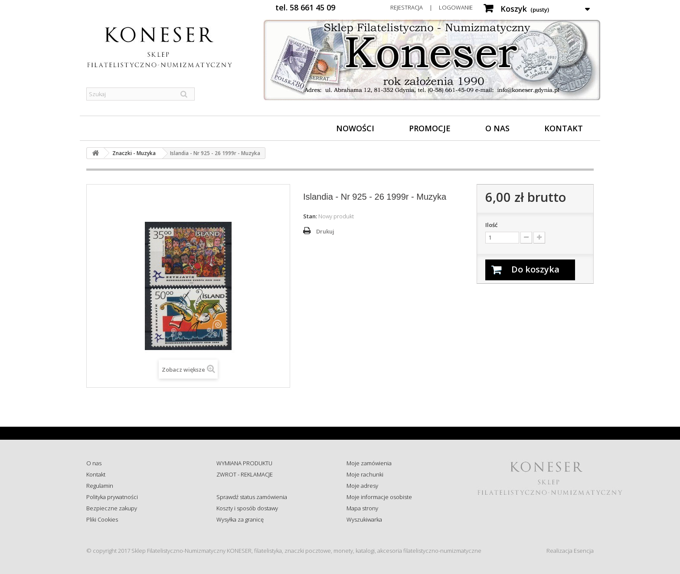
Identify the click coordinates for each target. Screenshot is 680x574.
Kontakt (563, 128)
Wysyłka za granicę (240, 519)
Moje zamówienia (369, 463)
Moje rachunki (365, 474)
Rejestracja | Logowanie (431, 7)
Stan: (310, 216)
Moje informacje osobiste (379, 497)
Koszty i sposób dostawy (247, 508)
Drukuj (325, 231)
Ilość (491, 225)
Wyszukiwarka (364, 519)
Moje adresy (362, 486)
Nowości (355, 128)
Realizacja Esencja (570, 551)
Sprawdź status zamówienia (251, 497)
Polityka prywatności (112, 497)
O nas (497, 128)
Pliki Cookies (102, 519)
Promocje (430, 128)
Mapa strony (362, 508)
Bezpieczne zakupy (111, 508)
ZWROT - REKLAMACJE (244, 474)
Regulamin (99, 486)
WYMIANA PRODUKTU (244, 463)
